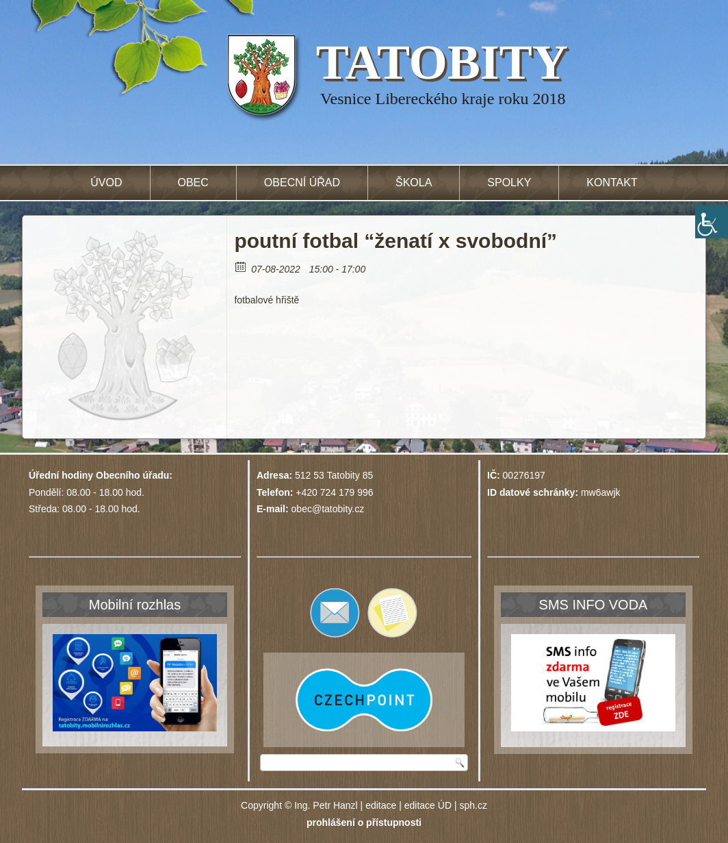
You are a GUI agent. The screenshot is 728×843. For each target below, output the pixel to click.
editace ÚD (428, 805)
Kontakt (611, 182)
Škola (413, 182)
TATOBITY (442, 62)
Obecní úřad (302, 182)
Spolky (509, 182)
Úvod (106, 182)
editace (380, 805)
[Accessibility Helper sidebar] (711, 221)
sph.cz (472, 805)
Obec (193, 182)
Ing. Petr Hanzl (326, 805)
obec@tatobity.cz (328, 508)
